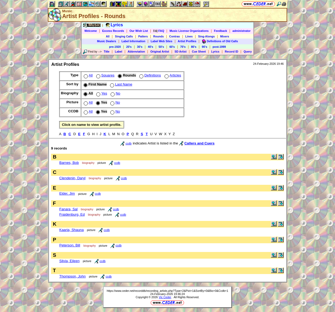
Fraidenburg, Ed (72, 214)
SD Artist (180, 51)
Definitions (149, 75)
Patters (143, 36)
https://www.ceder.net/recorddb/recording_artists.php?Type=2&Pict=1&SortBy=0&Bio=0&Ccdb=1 (167, 290)
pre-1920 (115, 46)
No (115, 93)
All (108, 36)
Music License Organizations (189, 30)
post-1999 (219, 46)
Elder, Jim (67, 193)
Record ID (231, 51)
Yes (101, 93)
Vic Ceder (165, 297)
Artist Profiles (187, 41)
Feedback (220, 30)
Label (118, 51)
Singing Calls (124, 36)
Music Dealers (106, 41)
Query (248, 51)
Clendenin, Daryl (72, 178)
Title (107, 51)
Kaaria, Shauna (71, 230)
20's (129, 46)
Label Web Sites (162, 41)
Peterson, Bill (69, 245)
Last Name (120, 84)
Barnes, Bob (69, 163)
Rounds (158, 36)
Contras (174, 36)
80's (193, 46)
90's (204, 46)
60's (172, 46)
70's (183, 46)
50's (161, 46)
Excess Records (113, 30)
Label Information (133, 41)
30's (139, 46)
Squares (105, 75)
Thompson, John (72, 276)
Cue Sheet (199, 51)
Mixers (224, 36)
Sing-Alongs (206, 36)
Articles (172, 75)
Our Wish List (138, 30)
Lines (189, 36)
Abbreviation (136, 51)
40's (150, 46)
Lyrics (215, 51)
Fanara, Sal (68, 209)
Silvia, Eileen (69, 261)
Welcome (91, 30)
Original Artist (159, 51)
